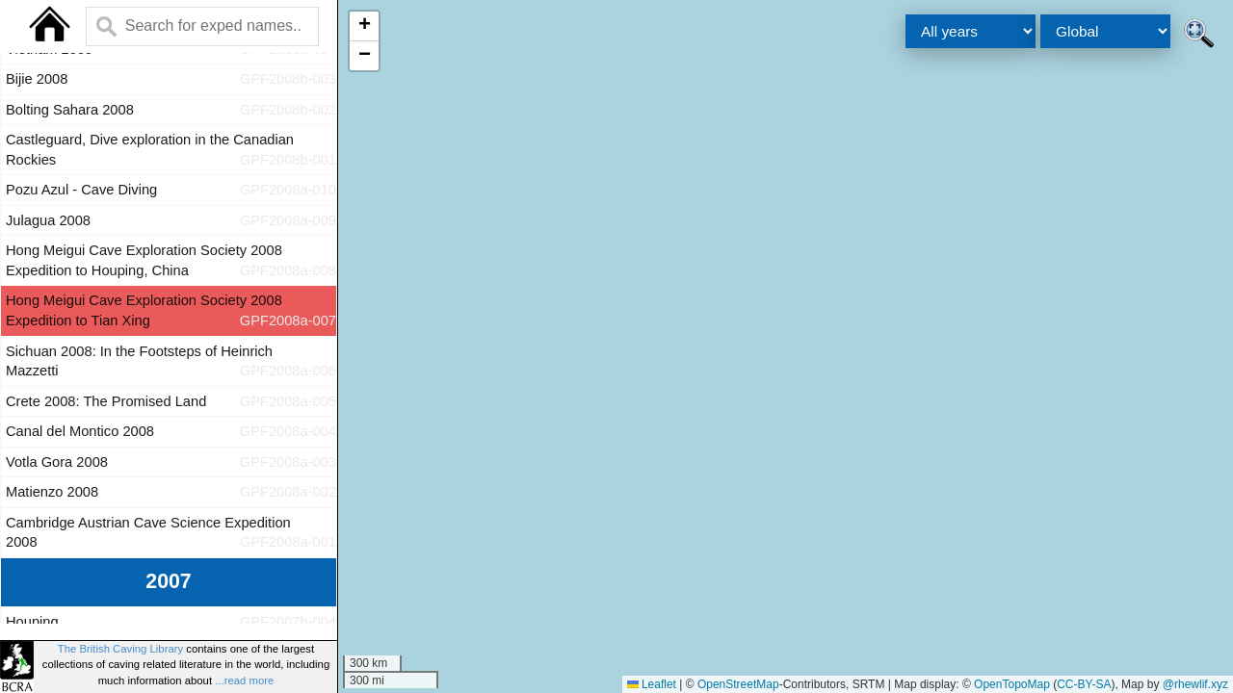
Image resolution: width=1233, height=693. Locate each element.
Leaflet (651, 684)
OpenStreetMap (738, 684)
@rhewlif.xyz (1195, 684)
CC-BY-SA (1084, 684)
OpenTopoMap (1012, 684)
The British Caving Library (120, 648)
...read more (244, 680)
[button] (364, 26)
